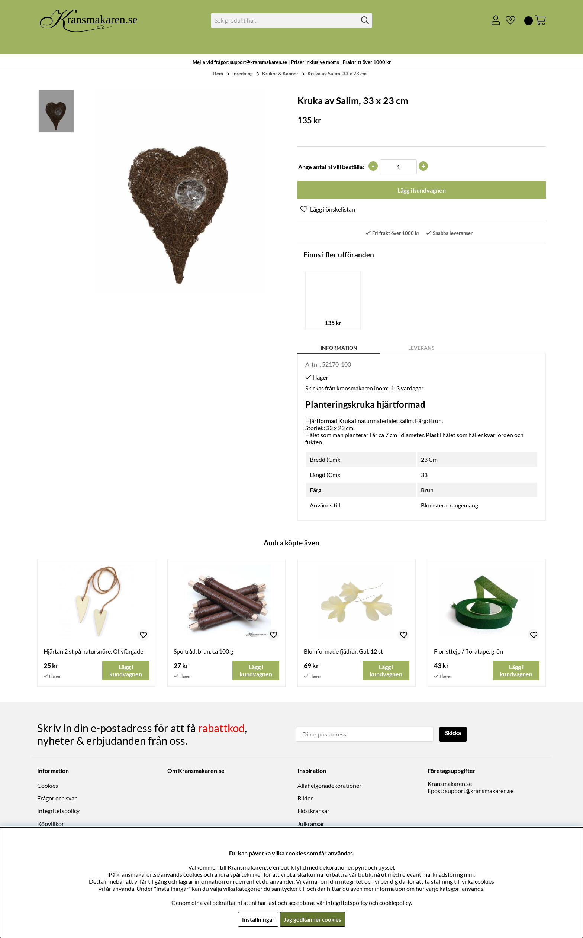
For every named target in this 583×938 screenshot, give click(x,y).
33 (424, 475)
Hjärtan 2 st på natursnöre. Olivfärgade (93, 651)
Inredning (242, 74)
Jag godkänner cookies (312, 919)
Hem (218, 74)
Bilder (305, 798)
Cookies (47, 785)
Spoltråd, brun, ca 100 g (203, 651)
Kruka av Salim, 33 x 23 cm (337, 74)
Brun (427, 490)
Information (339, 348)
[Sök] (292, 20)
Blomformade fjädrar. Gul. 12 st (343, 651)
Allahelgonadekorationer (329, 785)
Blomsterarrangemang (449, 505)
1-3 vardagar (407, 388)
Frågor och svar (57, 798)
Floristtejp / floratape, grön (468, 651)
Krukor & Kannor (280, 74)
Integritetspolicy (58, 811)
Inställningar (257, 919)
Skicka (454, 733)
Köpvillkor (50, 824)
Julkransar (310, 824)
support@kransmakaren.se (479, 790)
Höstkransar (313, 811)
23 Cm (429, 460)
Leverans (421, 348)
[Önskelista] (507, 20)
